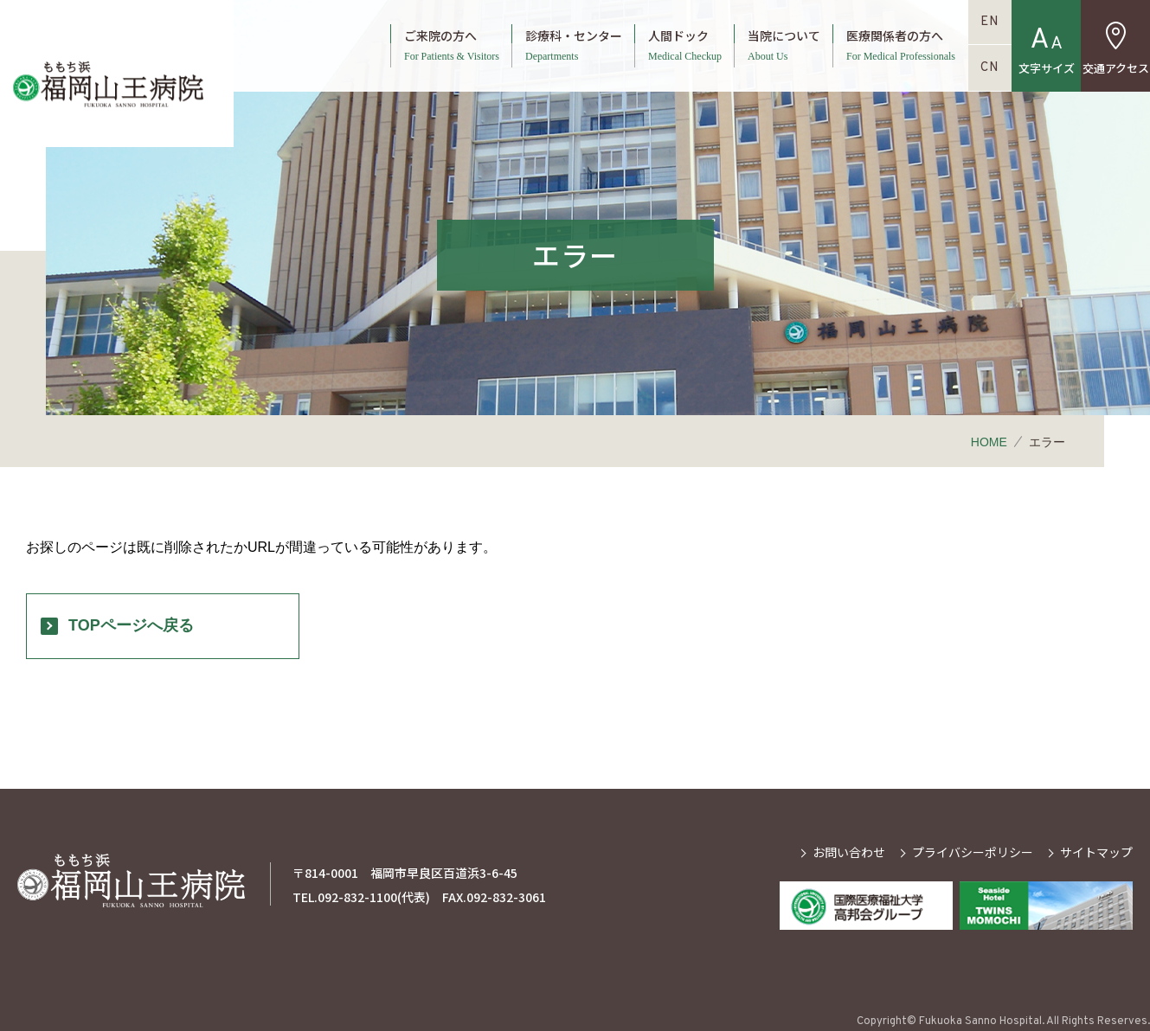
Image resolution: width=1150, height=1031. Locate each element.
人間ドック (685, 46)
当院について (784, 46)
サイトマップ (1096, 852)
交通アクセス (1116, 68)
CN (989, 68)
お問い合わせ (849, 852)
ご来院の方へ (451, 46)
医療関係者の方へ (900, 46)
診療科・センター (573, 46)
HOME (989, 442)
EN (989, 22)
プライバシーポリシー (972, 852)
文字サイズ (1046, 68)
